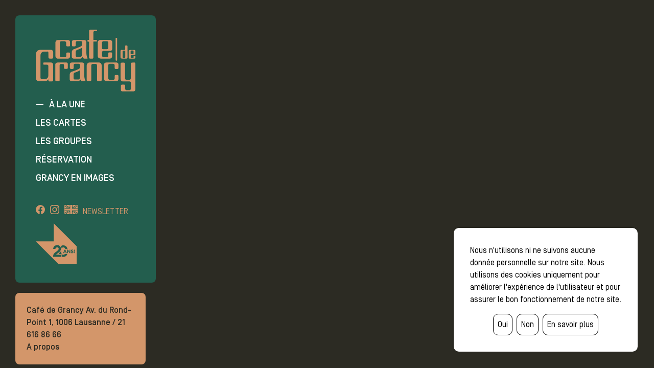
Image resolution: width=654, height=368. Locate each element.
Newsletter (105, 211)
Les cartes (61, 122)
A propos (43, 347)
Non (527, 324)
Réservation (64, 159)
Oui (503, 324)
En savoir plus (570, 324)
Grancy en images (75, 177)
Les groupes (64, 141)
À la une (67, 104)
